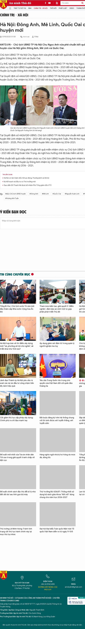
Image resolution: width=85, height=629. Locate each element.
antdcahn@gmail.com (73, 587)
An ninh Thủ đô (20, 3)
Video (71, 8)
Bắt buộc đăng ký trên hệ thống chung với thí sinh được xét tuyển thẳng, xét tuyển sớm (57, 420)
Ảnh (29, 8)
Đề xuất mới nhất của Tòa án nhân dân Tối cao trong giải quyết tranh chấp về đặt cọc (17, 457)
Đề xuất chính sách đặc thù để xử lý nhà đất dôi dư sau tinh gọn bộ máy (18, 493)
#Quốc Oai (57, 194)
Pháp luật (63, 8)
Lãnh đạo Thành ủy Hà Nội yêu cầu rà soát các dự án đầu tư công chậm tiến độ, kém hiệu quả (17, 383)
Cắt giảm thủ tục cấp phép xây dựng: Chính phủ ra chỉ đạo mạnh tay (16, 419)
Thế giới (53, 8)
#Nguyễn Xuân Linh (72, 194)
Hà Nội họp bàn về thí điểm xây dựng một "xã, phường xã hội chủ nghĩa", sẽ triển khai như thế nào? (16, 346)
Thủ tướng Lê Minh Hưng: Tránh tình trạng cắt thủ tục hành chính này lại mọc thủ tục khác (16, 532)
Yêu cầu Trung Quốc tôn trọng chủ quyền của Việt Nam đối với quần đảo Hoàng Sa (56, 383)
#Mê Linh (45, 194)
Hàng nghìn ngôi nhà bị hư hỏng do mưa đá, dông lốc (57, 456)
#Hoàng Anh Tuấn (12, 198)
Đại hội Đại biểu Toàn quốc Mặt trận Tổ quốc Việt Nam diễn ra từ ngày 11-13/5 (57, 530)
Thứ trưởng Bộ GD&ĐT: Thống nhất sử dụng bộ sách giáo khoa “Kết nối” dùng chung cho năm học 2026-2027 (57, 494)
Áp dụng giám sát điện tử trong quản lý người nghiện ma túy (57, 344)
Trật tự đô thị (20, 8)
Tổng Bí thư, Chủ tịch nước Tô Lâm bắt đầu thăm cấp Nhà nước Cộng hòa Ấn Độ (17, 309)
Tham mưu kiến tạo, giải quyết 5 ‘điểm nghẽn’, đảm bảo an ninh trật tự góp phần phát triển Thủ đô (57, 309)
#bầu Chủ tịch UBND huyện (15, 194)
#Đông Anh (34, 194)
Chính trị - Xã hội (40, 8)
